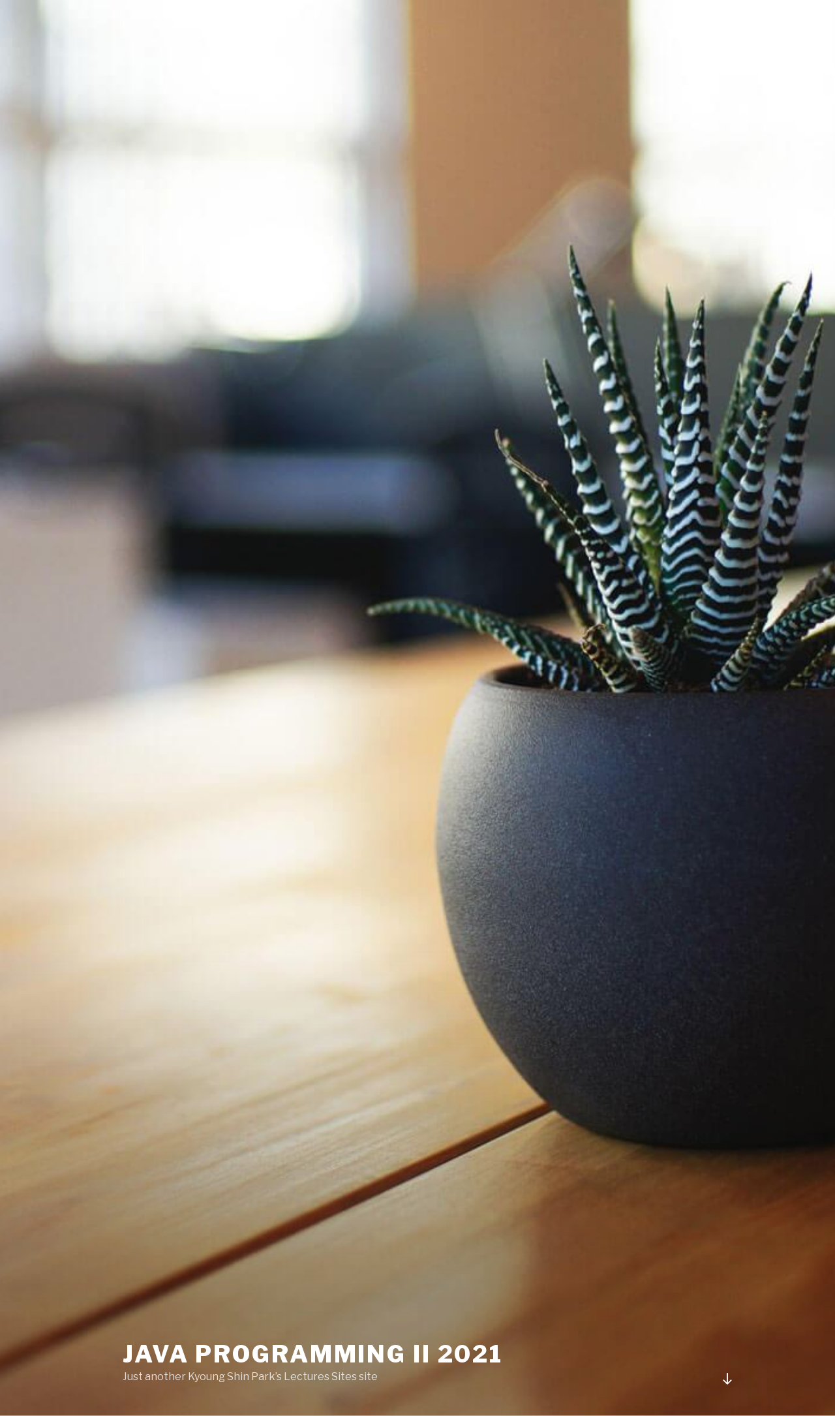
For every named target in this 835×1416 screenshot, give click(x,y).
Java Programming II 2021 (313, 1354)
